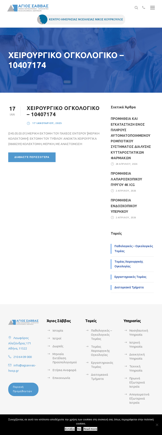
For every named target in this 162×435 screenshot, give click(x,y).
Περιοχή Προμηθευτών (22, 389)
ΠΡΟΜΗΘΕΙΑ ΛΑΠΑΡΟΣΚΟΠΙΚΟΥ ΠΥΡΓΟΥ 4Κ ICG (126, 179)
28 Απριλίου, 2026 (127, 164)
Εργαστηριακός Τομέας (130, 276)
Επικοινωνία (61, 378)
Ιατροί (56, 338)
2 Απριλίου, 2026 (126, 190)
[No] (157, 425)
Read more (90, 428)
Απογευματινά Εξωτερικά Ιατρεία (139, 398)
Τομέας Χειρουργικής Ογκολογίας (128, 264)
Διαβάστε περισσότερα (31, 157)
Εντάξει (70, 428)
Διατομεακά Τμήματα (129, 287)
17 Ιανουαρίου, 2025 (47, 123)
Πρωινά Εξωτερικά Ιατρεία (137, 382)
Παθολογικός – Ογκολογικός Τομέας (133, 248)
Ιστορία (57, 330)
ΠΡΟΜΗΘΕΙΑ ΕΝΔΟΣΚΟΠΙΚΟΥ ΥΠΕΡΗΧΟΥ (124, 205)
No (79, 428)
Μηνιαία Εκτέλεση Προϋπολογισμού (64, 358)
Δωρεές (57, 346)
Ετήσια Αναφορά (64, 370)
